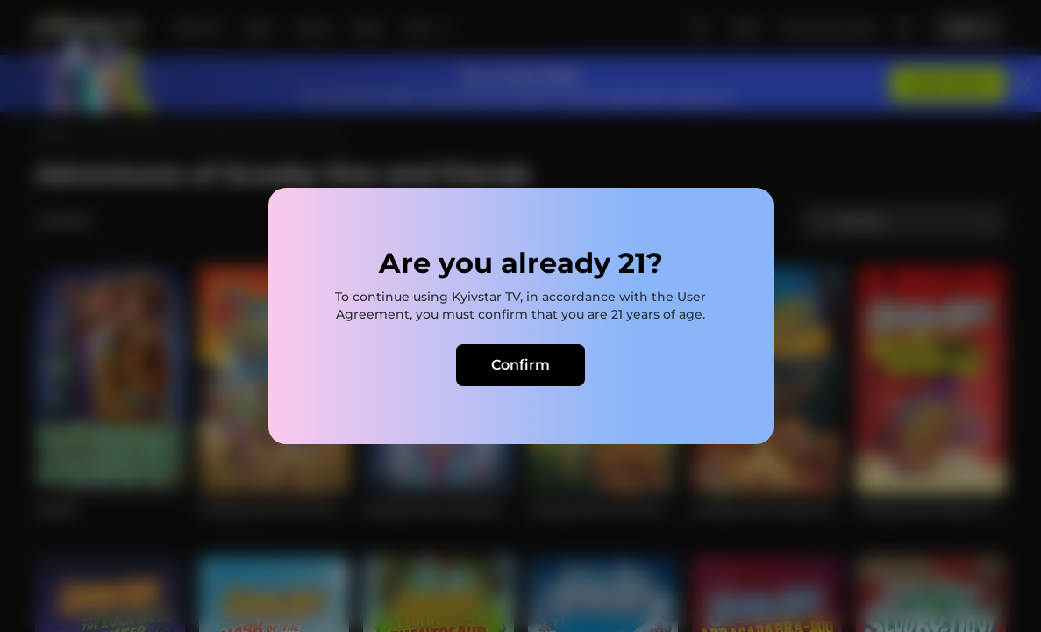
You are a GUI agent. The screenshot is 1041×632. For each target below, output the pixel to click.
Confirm (520, 364)
